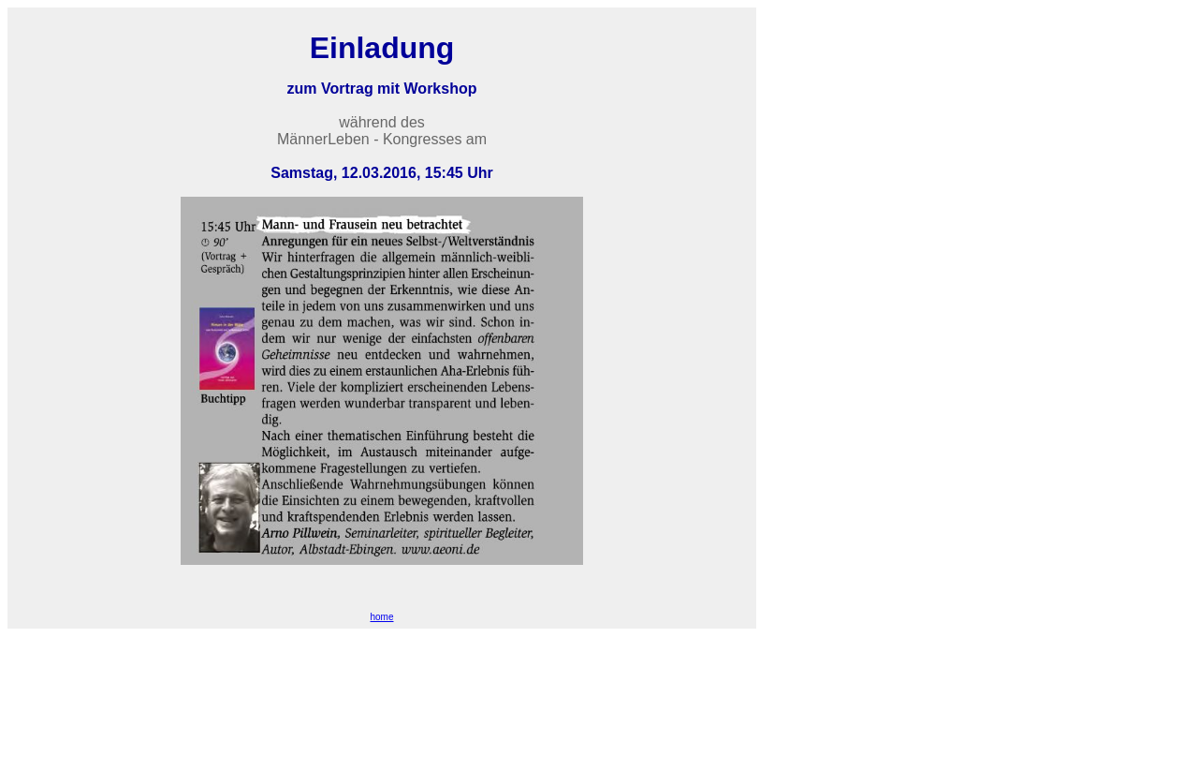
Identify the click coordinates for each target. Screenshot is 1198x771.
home (381, 617)
